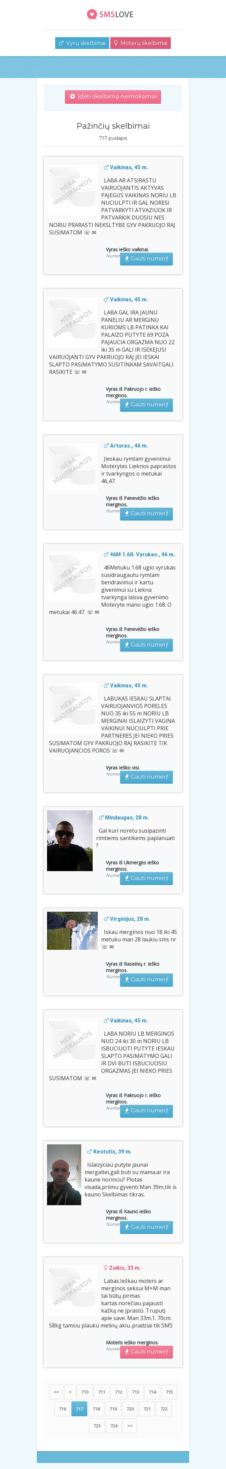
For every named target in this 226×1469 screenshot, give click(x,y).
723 (96, 1426)
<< (56, 1392)
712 (118, 1392)
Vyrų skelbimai (82, 43)
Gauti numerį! (146, 258)
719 (113, 1409)
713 (135, 1392)
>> (130, 1426)
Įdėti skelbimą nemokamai (113, 96)
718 (96, 1409)
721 (147, 1409)
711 (101, 1392)
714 (152, 1392)
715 (169, 1392)
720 (130, 1409)
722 (163, 1409)
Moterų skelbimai (140, 43)
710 (84, 1392)
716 (62, 1409)
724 (113, 1426)
